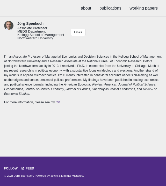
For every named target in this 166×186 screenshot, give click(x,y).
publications (110, 8)
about (86, 8)
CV (58, 102)
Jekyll (54, 175)
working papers (144, 8)
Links (78, 32)
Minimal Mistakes (72, 175)
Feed (27, 168)
